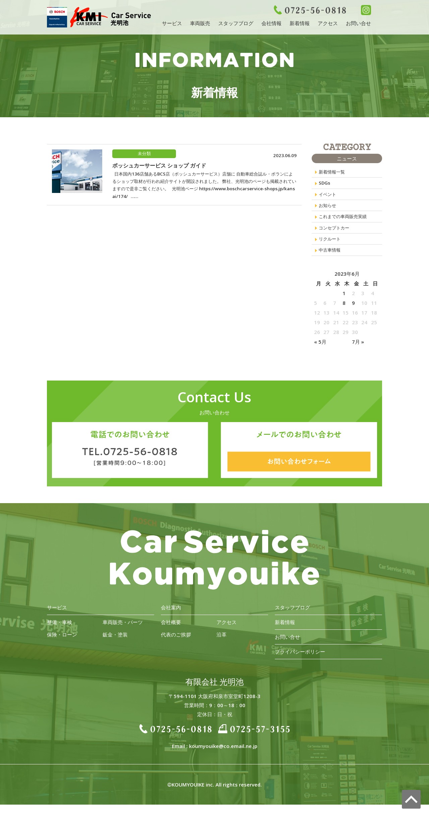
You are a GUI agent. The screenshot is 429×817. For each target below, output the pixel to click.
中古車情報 (331, 261)
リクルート (331, 249)
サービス (172, 23)
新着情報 (300, 23)
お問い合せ (358, 23)
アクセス (328, 23)
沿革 (222, 646)
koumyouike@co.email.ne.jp (223, 758)
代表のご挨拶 (176, 646)
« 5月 (320, 354)
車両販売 (200, 23)
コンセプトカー (336, 236)
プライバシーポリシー (300, 664)
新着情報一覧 (334, 172)
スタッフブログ (235, 23)
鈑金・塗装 (115, 646)
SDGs (325, 185)
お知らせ (329, 210)
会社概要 (171, 634)
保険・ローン (62, 646)
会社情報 (271, 23)
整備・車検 (59, 634)
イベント (329, 198)
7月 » (358, 354)
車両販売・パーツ (123, 634)
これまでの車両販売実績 (346, 223)
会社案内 (171, 619)
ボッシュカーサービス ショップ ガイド (159, 166)
